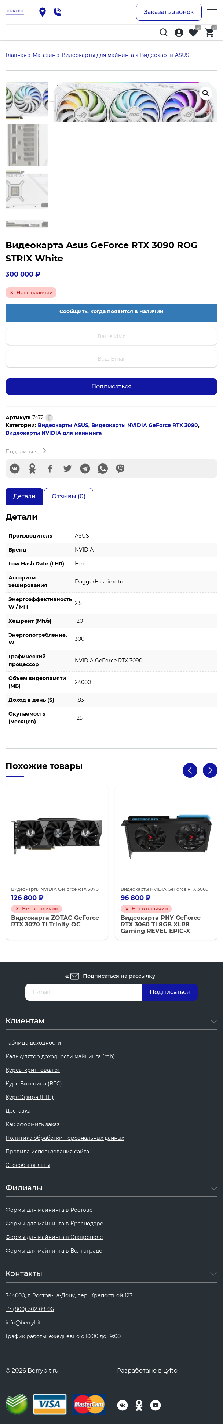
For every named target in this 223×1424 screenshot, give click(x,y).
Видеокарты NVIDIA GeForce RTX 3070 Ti (57, 889)
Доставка (18, 1110)
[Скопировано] (49, 418)
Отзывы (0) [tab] (68, 496)
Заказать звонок (169, 11)
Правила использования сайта (47, 1151)
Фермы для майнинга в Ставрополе (54, 1237)
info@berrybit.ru (27, 1322)
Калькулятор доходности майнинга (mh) (60, 1056)
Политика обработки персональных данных (65, 1138)
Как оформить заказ (32, 1124)
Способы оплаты (28, 1165)
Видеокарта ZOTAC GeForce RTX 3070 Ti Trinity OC (55, 921)
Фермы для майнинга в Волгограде (54, 1250)
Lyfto (170, 1370)
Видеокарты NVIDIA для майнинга (54, 433)
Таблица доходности (33, 1043)
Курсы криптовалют (33, 1070)
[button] (205, 93)
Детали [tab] (24, 496)
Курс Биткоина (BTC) (34, 1083)
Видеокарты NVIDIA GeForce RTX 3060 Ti (167, 889)
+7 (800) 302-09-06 (30, 1309)
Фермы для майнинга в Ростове (49, 1210)
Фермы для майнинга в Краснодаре (54, 1223)
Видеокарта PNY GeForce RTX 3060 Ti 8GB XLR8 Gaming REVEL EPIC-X (161, 924)
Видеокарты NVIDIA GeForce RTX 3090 (144, 425)
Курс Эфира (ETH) (30, 1097)
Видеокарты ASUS (63, 425)
